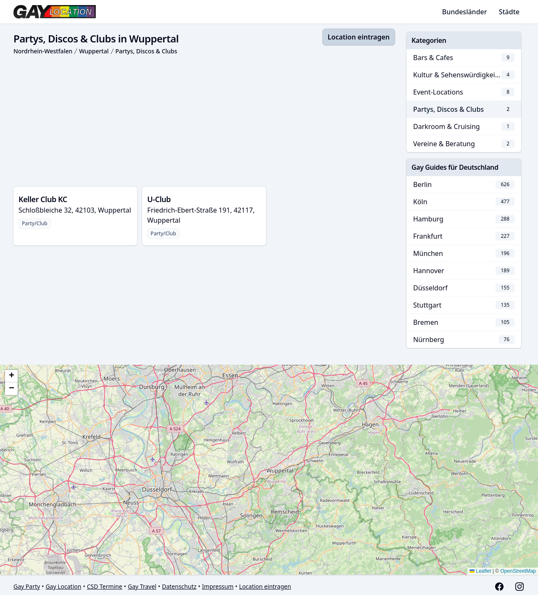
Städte (509, 11)
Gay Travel (142, 586)
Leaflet (480, 571)
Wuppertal (93, 51)
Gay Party (26, 586)
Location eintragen (359, 37)
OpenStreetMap (518, 571)
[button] (11, 376)
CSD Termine (104, 586)
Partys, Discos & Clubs (146, 51)
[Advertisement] (204, 121)
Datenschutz (179, 586)
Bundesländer (464, 11)
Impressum (218, 586)
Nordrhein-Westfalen (42, 51)
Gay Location (63, 586)
